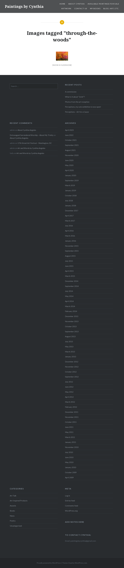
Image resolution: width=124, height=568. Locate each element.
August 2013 (70, 336)
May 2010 (69, 462)
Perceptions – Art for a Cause (77, 112)
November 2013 (71, 321)
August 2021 (70, 150)
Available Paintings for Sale (103, 4)
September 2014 (72, 286)
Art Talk (13, 496)
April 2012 (69, 397)
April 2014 (69, 301)
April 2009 (69, 477)
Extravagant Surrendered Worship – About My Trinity (31, 135)
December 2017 (71, 211)
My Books (95, 8)
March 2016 (70, 236)
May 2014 (69, 296)
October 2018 (71, 195)
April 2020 (69, 170)
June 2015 (69, 266)
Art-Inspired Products (18, 501)
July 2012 (69, 382)
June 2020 (69, 160)
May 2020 (69, 165)
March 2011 (70, 437)
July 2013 (69, 341)
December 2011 (71, 412)
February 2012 (71, 407)
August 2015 (70, 256)
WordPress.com (81, 563)
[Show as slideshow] (62, 65)
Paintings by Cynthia (24, 6)
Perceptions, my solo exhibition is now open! (83, 107)
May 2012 (69, 392)
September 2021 (72, 145)
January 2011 (70, 442)
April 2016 (69, 231)
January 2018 (70, 205)
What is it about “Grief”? (75, 97)
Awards (13, 506)
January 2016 (70, 241)
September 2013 (72, 331)
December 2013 (71, 316)
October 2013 (71, 326)
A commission (70, 92)
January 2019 (70, 190)
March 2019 (70, 185)
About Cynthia (76, 4)
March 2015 (70, 276)
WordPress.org (71, 511)
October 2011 (71, 422)
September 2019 (72, 180)
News (12, 516)
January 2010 (70, 467)
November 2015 (71, 246)
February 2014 (71, 311)
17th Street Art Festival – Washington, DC (35, 143)
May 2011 (69, 432)
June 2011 (69, 427)
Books (12, 511)
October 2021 (71, 140)
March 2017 (70, 221)
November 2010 (71, 447)
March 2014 (70, 306)
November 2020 (71, 155)
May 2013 (69, 346)
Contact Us (80, 8)
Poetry (13, 521)
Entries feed (70, 501)
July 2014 (69, 291)
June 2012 (69, 387)
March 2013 (70, 352)
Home (62, 4)
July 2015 (69, 261)
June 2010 (69, 457)
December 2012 (71, 362)
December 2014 (71, 281)
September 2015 (72, 251)
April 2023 (69, 130)
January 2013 (70, 356)
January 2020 (70, 175)
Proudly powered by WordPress (49, 563)
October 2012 (71, 372)
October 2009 (71, 472)
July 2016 (69, 226)
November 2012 (71, 367)
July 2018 (69, 200)
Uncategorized (16, 526)
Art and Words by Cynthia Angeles (31, 148)
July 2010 (69, 452)
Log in (67, 496)
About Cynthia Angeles (27, 130)
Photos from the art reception (77, 102)
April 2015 (69, 271)
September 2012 (72, 377)
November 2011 (71, 417)
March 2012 (70, 402)
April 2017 (69, 216)
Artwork (66, 8)
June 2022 (69, 135)
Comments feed (71, 506)
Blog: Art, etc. (111, 8)
